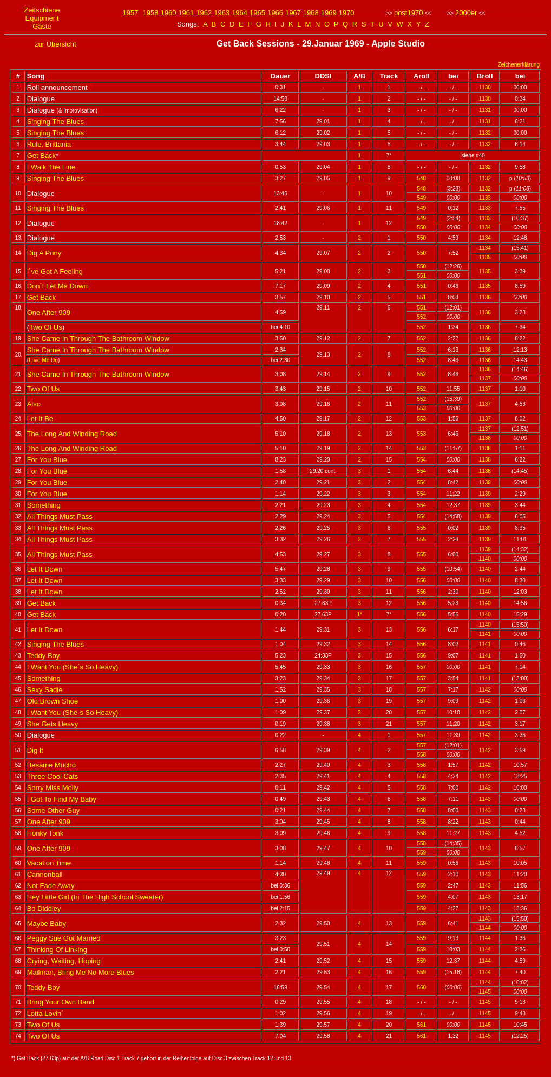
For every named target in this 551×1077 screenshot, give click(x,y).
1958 (151, 13)
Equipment (42, 18)
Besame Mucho (51, 765)
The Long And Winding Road (72, 434)
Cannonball (45, 874)
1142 (485, 690)
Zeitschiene (42, 10)
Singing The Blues (55, 121)
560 (422, 987)
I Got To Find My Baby (61, 799)
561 (422, 1025)
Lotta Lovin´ (45, 1013)
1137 (485, 379)
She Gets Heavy (52, 724)
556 (422, 580)
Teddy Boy (43, 656)
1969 (329, 13)
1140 (485, 559)
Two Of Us (45, 327)
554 (422, 460)
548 (422, 178)
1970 (347, 13)
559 (422, 853)
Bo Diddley (44, 908)
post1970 (408, 13)
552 (422, 317)
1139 (485, 482)
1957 (131, 13)
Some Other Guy (53, 810)
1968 (311, 13)
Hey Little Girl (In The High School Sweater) (95, 897)
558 (422, 755)
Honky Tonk (45, 833)
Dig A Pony (44, 253)
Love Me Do (43, 360)
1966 (275, 13)
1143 (485, 799)
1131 (485, 110)
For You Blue (47, 460)
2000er (466, 13)
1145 (485, 992)
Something (44, 505)
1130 (485, 87)
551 (422, 276)
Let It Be (40, 419)
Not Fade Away (51, 886)
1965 (257, 13)
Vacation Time (49, 863)
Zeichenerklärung (519, 65)
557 (422, 667)
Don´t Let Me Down (57, 286)
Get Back (41, 156)
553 (422, 408)
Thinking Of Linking (57, 949)
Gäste (41, 26)
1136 (485, 297)
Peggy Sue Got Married (64, 938)
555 (422, 528)
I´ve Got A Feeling (55, 271)
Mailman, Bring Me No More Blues (80, 972)
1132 (485, 133)
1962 (204, 13)
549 (422, 198)
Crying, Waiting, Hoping (64, 961)
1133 (485, 198)
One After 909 (48, 312)
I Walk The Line (51, 167)
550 (422, 228)
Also (34, 404)
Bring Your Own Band (60, 1002)
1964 (239, 13)
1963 (221, 13)
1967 (293, 13)
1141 (485, 634)
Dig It (35, 750)
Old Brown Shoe (52, 701)
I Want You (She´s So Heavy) (73, 667)
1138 (485, 438)
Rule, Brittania (49, 144)
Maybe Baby (46, 924)
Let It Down (45, 569)
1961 (186, 13)
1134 (485, 228)
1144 (485, 928)
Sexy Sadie (45, 690)
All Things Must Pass (60, 517)
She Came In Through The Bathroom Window (98, 338)
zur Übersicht (55, 44)
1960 (168, 13)
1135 (485, 257)
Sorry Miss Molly (52, 788)
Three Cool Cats (52, 776)
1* (359, 615)
